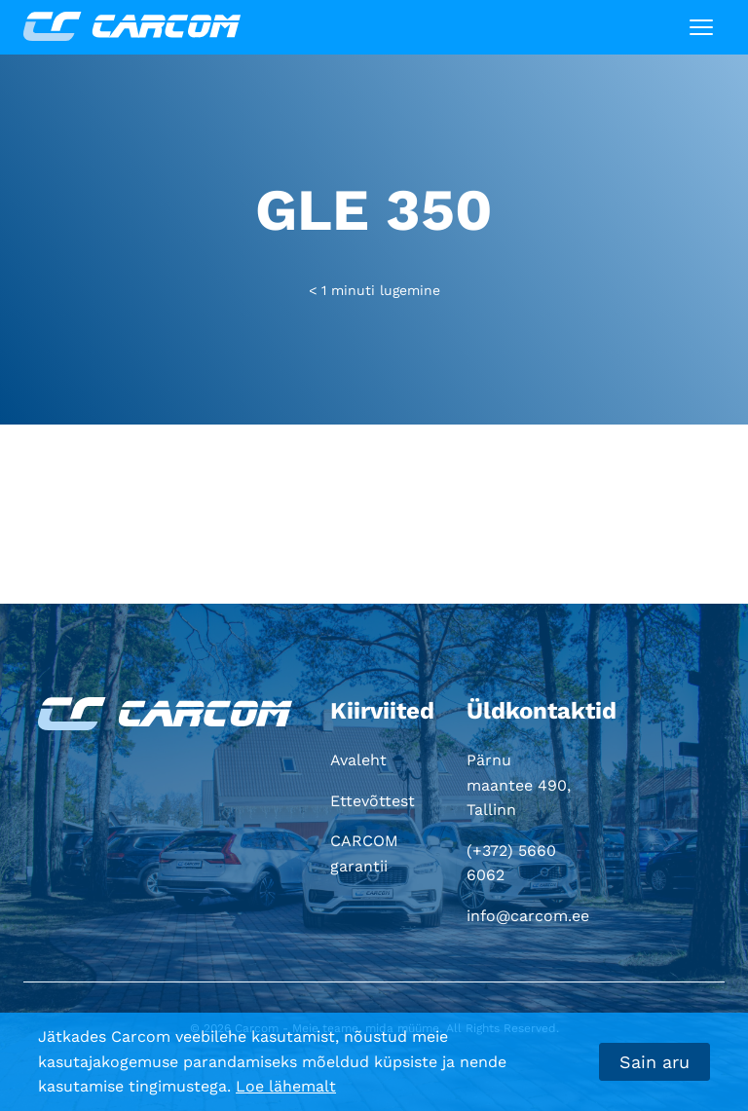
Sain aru (654, 1062)
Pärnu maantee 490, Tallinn (519, 785)
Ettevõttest (372, 801)
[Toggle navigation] (701, 27)
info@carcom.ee (528, 916)
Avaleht (358, 760)
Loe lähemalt (286, 1086)
